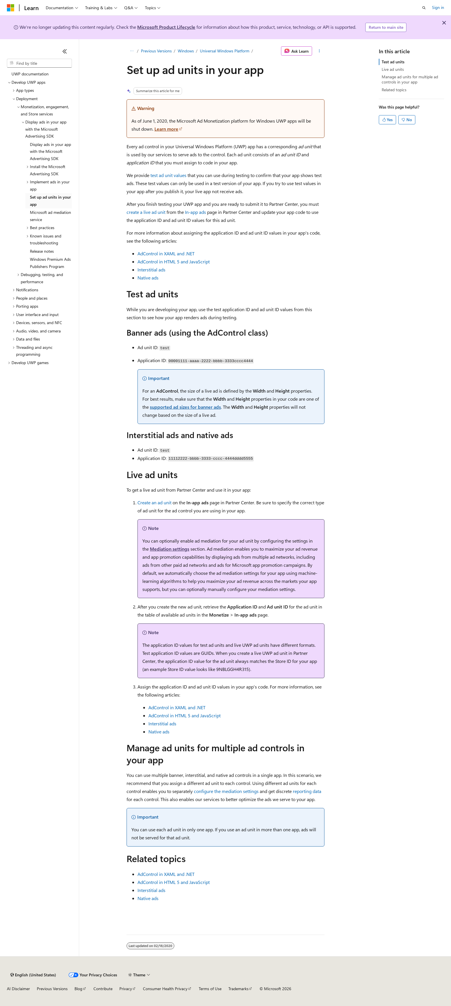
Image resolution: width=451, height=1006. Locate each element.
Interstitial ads (151, 270)
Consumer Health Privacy (165, 988)
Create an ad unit (154, 502)
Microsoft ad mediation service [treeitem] (50, 216)
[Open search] (424, 8)
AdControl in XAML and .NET (165, 253)
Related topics (394, 89)
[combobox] (39, 63)
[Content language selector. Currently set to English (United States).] (33, 975)
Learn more (166, 129)
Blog (78, 988)
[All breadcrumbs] (132, 51)
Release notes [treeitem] (42, 251)
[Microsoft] (10, 8)
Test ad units (393, 61)
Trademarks (238, 988)
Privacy (125, 988)
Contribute (102, 988)
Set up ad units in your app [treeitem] (50, 200)
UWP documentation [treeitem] (30, 74)
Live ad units (393, 69)
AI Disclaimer (18, 988)
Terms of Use (210, 988)
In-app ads (195, 212)
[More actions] (319, 51)
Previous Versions (156, 51)
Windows (186, 51)
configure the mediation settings (226, 791)
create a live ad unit (146, 212)
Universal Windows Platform (224, 51)
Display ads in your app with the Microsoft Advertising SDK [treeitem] (50, 151)
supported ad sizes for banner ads (185, 407)
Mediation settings (169, 549)
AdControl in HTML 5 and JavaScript (173, 261)
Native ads (147, 278)
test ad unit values (168, 175)
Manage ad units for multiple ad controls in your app (410, 79)
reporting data (307, 791)
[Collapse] (65, 51)
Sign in (438, 7)
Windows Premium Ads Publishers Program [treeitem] (50, 262)
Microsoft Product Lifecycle (166, 27)
